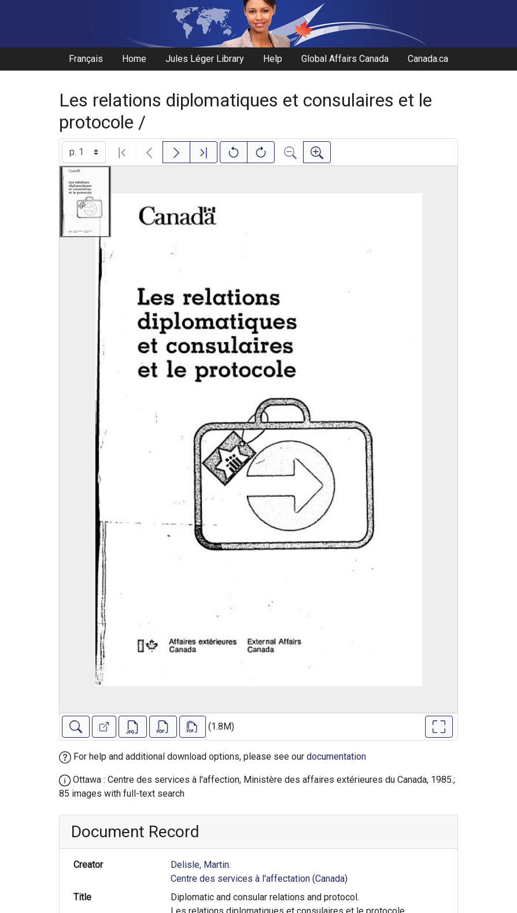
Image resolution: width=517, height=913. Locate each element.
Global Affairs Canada (345, 58)
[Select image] (84, 152)
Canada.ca (428, 58)
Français (86, 58)
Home (134, 58)
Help (272, 58)
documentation (336, 756)
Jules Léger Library (204, 58)
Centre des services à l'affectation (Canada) (259, 878)
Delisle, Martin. (201, 864)
